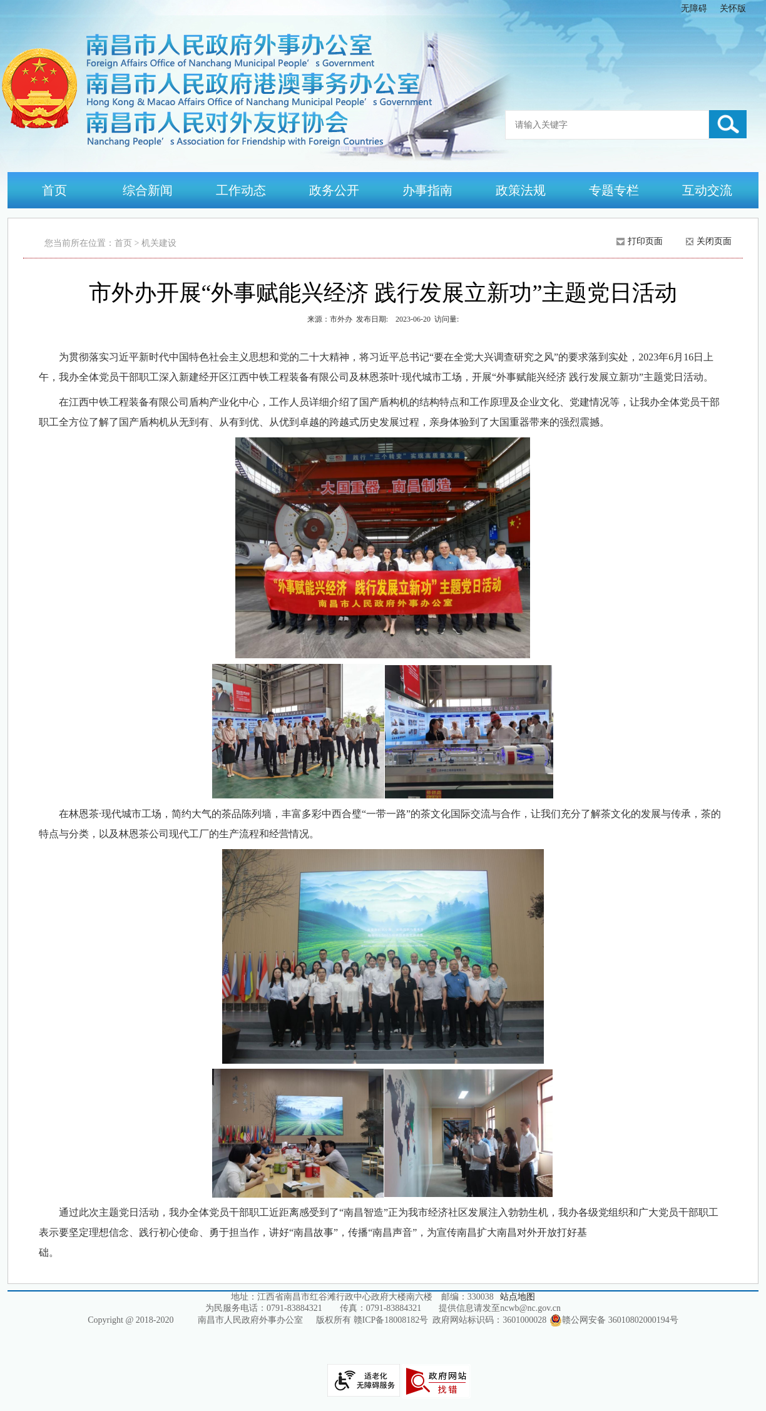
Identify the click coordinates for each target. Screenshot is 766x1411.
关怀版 (733, 8)
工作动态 (241, 190)
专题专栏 (614, 190)
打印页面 (645, 241)
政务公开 (334, 190)
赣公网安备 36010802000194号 (613, 1320)
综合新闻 (148, 190)
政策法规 (521, 190)
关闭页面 (714, 241)
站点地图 (517, 1296)
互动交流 (707, 190)
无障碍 (694, 8)
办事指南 (427, 190)
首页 (54, 190)
